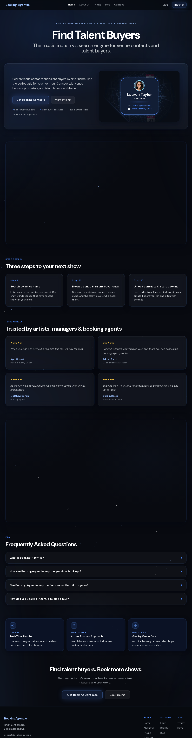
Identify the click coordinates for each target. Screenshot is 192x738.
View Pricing (63, 100)
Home (71, 4)
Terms (180, 728)
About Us (84, 4)
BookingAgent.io (15, 718)
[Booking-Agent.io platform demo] (139, 96)
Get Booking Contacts (30, 100)
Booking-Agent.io (17, 5)
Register (179, 4)
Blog (107, 4)
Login (166, 4)
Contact (119, 4)
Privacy (181, 723)
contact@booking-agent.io (17, 735)
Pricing (97, 4)
